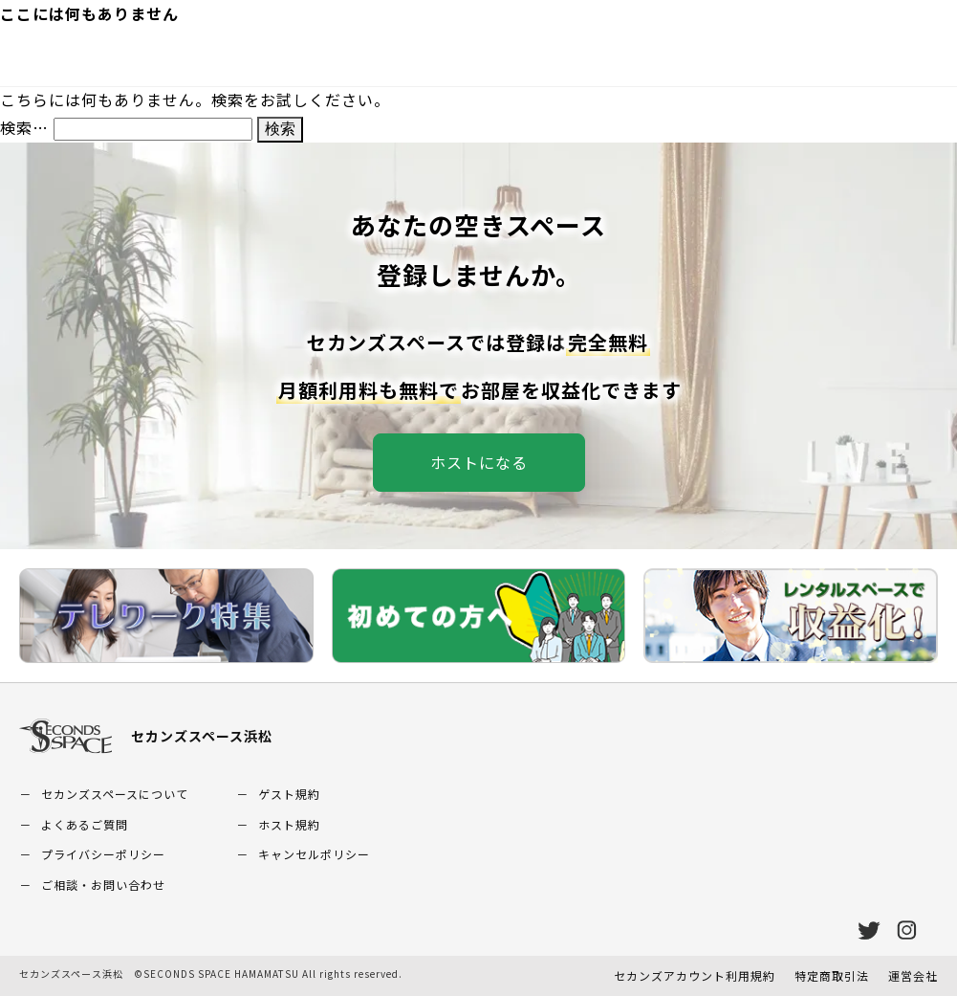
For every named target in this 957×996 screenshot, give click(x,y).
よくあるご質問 (84, 824)
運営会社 (913, 975)
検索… (24, 127)
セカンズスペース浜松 (145, 736)
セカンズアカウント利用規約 (694, 975)
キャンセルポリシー (314, 854)
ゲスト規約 (289, 794)
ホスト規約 (289, 824)
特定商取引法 (831, 975)
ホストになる (479, 462)
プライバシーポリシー (103, 854)
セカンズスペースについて (114, 794)
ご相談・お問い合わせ (103, 884)
